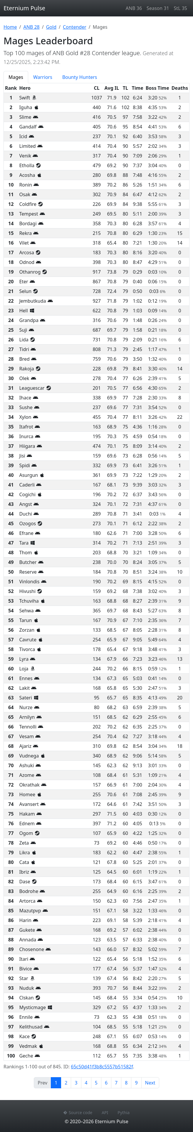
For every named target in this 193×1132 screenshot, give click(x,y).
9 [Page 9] (136, 1083)
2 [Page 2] (66, 1083)
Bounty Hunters (79, 77)
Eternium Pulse (24, 8)
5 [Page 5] (96, 1083)
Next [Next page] (150, 1083)
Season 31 (158, 8)
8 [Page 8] (126, 1083)
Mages (16, 77)
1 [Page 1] (58, 1082)
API (105, 1112)
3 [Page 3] (76, 1083)
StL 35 (180, 8)
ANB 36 (134, 8)
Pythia (124, 1112)
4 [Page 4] (86, 1083)
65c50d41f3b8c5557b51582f (102, 1066)
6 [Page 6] (106, 1083)
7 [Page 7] (116, 1083)
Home (10, 27)
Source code (77, 1112)
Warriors (42, 77)
